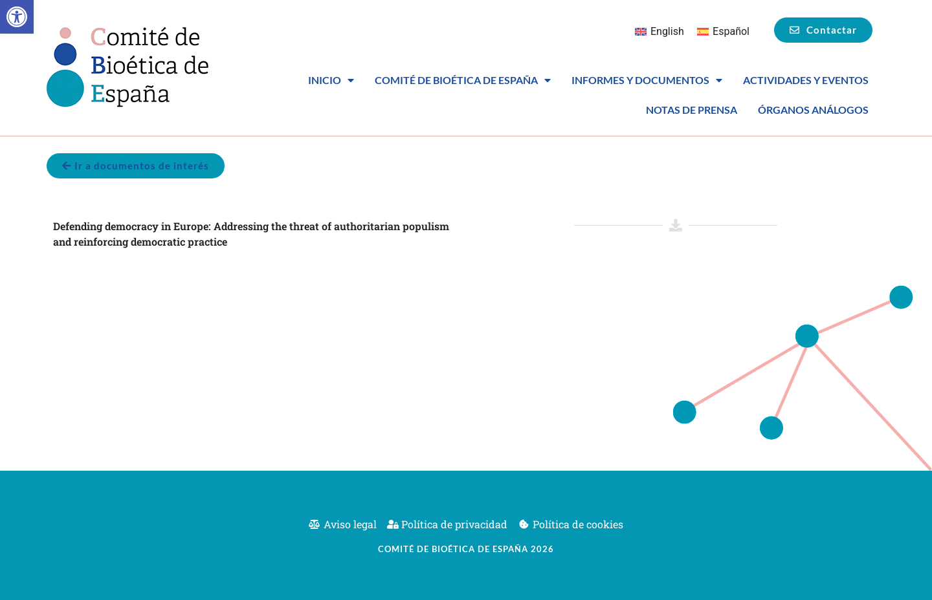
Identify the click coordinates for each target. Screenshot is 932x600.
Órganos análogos (813, 109)
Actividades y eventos (806, 80)
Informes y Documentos (646, 80)
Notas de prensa (691, 109)
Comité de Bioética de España (463, 80)
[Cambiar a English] (659, 32)
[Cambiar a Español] (723, 32)
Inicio (331, 80)
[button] (17, 17)
